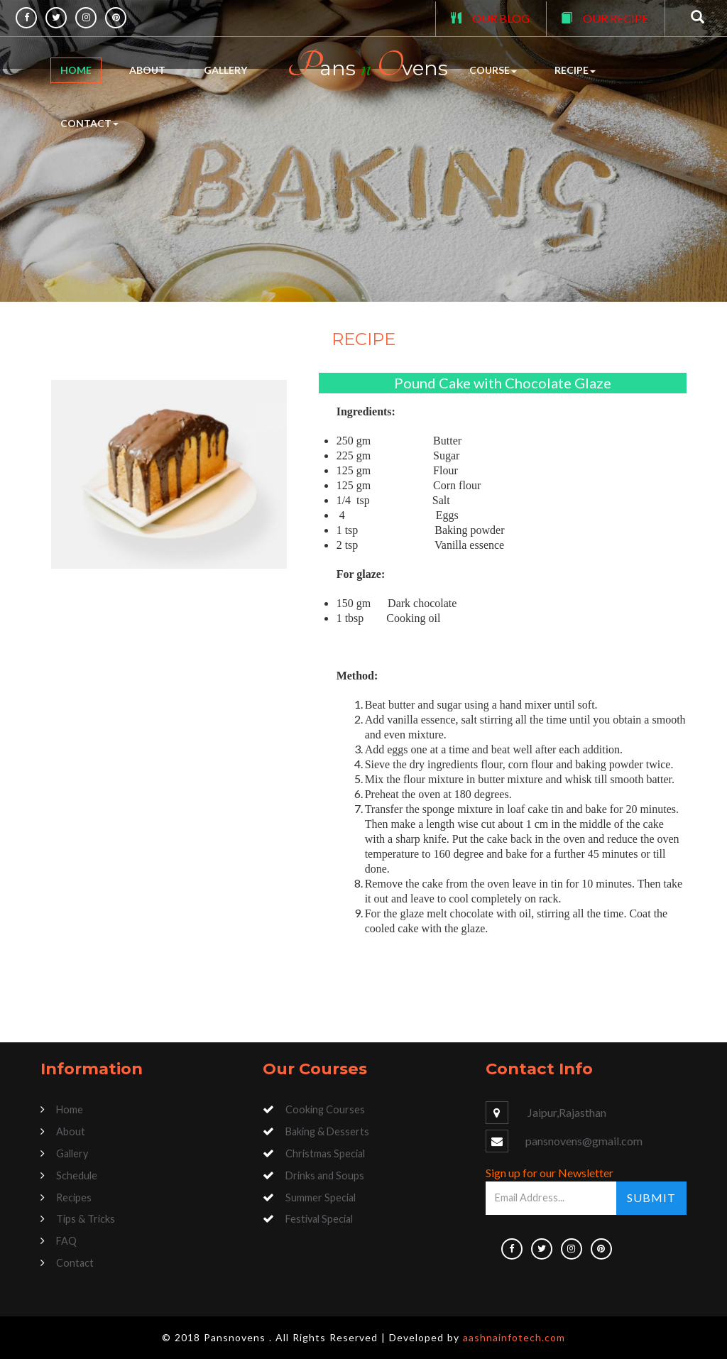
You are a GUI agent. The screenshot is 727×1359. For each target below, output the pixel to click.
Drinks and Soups (324, 1175)
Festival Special (319, 1219)
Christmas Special (325, 1153)
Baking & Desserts (327, 1131)
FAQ (66, 1241)
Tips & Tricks (85, 1219)
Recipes (74, 1197)
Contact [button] (89, 123)
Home (76, 70)
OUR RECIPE (615, 18)
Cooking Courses (325, 1109)
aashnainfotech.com (514, 1337)
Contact (75, 1263)
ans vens (367, 65)
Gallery (225, 70)
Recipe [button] (575, 70)
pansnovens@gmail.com (584, 1140)
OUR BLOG (501, 18)
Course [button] (493, 70)
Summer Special (320, 1197)
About (147, 70)
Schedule (76, 1175)
